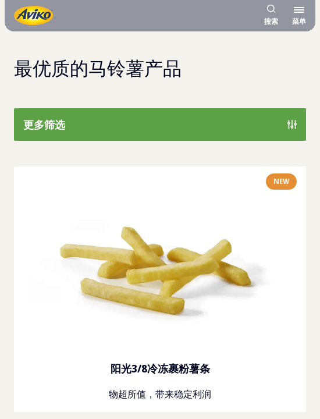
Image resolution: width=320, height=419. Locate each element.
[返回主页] (33, 15)
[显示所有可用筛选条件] (160, 124)
